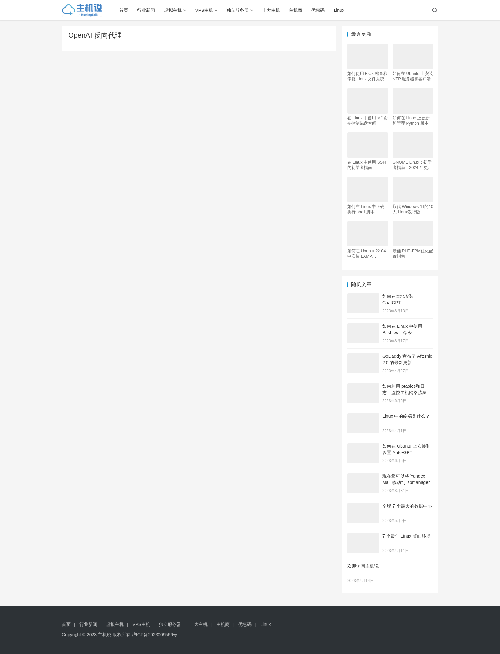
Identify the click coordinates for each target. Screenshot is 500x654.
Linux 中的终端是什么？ (406, 416)
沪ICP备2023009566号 (154, 634)
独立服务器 (237, 10)
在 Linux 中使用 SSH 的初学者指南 (366, 165)
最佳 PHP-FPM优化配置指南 (413, 253)
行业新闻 (146, 10)
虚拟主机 (173, 10)
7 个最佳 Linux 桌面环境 (406, 536)
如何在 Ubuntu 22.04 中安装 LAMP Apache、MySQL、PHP (366, 253)
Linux (339, 10)
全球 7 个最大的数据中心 (407, 506)
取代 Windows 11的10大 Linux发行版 (413, 209)
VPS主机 (204, 10)
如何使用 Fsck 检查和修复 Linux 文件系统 (367, 76)
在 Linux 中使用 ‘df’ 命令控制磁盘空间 (367, 120)
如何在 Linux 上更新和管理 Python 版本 (411, 120)
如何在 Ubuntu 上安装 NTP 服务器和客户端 (413, 76)
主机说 (104, 634)
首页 (123, 10)
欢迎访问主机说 (363, 566)
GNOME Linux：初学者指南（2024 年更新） (412, 165)
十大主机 (271, 10)
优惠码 (318, 10)
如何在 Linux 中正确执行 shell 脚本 (365, 209)
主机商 (295, 10)
